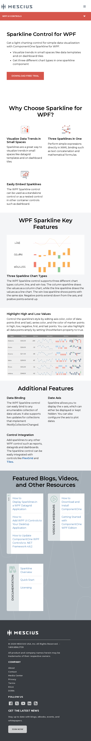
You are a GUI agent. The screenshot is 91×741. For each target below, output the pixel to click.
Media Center (15, 675)
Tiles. (10, 461)
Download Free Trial (25, 75)
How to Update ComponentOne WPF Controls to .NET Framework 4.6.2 (25, 541)
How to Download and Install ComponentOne (72, 504)
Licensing (26, 587)
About (11, 668)
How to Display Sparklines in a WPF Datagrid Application (24, 504)
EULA (11, 687)
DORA (11, 690)
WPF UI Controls (11, 16)
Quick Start (27, 579)
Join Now (17, 729)
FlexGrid (27, 458)
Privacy (12, 679)
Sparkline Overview (26, 570)
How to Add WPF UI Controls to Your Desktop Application (27, 522)
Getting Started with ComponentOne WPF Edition (72, 522)
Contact (12, 671)
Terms (11, 683)
